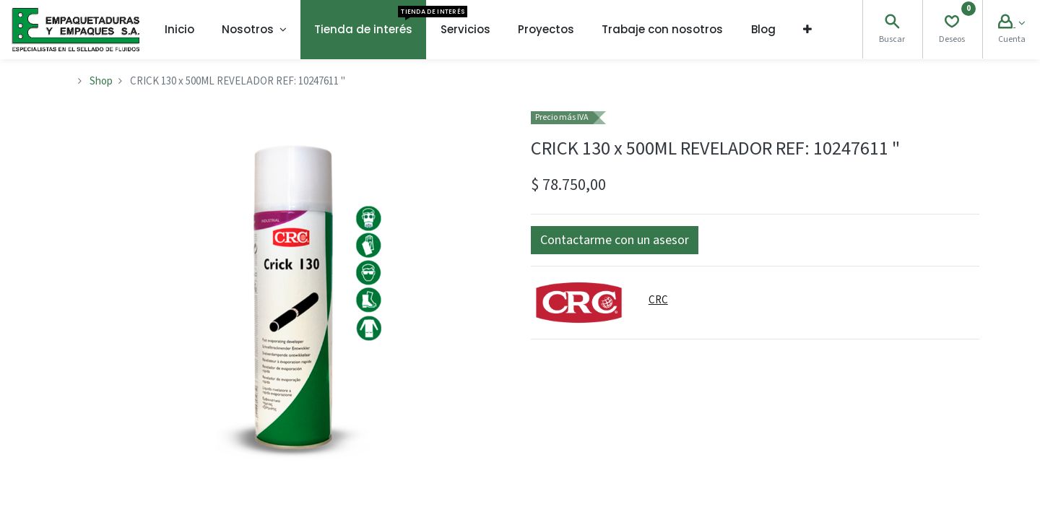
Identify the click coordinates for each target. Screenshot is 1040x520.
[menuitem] (179, 29)
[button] (807, 29)
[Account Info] (1011, 23)
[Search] (892, 23)
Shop (101, 81)
